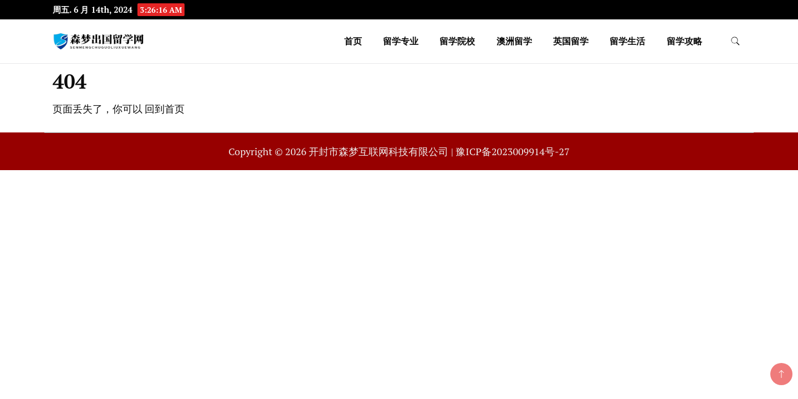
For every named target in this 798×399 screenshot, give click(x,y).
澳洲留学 (514, 41)
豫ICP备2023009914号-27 (512, 151)
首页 (353, 41)
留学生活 (627, 41)
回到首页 (165, 108)
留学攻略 (684, 41)
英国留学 (571, 41)
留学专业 (400, 41)
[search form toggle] (735, 41)
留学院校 (457, 41)
